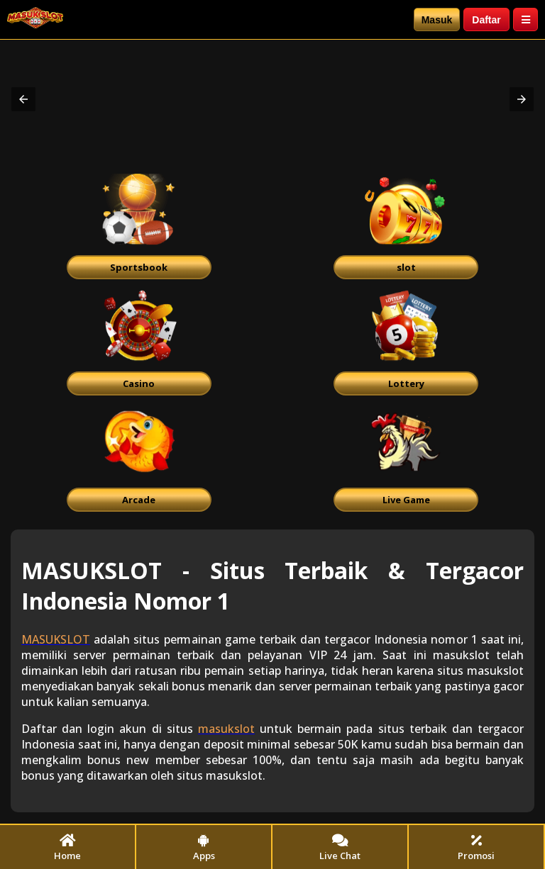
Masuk (437, 20)
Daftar (486, 20)
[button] (23, 99)
